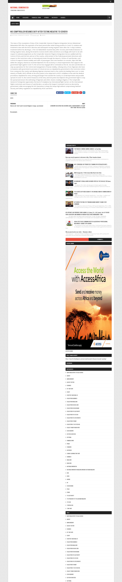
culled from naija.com (88, 314)
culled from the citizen (88, 327)
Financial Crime (36, 17)
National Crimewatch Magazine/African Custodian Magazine (96, 382)
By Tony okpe (86, 301)
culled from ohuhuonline (89, 320)
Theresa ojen (86, 417)
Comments (104, 150)
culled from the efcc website (89, 330)
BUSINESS (85, 297)
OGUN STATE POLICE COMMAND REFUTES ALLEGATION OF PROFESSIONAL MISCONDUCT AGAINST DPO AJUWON (100, 130)
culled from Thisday (87, 333)
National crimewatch (88, 378)
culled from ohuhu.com (88, 317)
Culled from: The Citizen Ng (89, 336)
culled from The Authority (89, 323)
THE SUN (84, 414)
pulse (84, 401)
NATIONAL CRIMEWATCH (19, 7)
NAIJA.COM (85, 372)
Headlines (26, 17)
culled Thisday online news (89, 340)
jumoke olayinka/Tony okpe (89, 365)
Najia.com (85, 375)
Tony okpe (85, 421)
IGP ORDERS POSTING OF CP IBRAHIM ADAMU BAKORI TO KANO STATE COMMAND (100, 105)
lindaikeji (85, 369)
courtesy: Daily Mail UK (88, 307)
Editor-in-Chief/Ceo (87, 346)
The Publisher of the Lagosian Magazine (92, 411)
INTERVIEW (85, 362)
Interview (55, 17)
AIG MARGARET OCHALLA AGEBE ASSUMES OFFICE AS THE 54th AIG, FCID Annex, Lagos (100, 82)
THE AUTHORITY (86, 407)
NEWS (43, 35)
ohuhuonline (86, 398)
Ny (83, 395)
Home (18, 17)
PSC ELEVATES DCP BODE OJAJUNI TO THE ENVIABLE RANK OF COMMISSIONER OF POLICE (100, 93)
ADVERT (84, 288)
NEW (84, 385)
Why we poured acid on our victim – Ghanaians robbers (94, 141)
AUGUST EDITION (86, 294)
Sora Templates (19, 579)
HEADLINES (85, 359)
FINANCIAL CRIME (86, 352)
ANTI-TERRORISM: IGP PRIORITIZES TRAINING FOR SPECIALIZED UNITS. (100, 58)
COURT (84, 304)
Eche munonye (86, 343)
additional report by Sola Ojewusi (91, 284)
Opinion (46, 17)
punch (84, 404)
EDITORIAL (85, 349)
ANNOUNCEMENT (86, 291)
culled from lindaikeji (88, 310)
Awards (63, 17)
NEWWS (84, 391)
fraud (84, 356)
